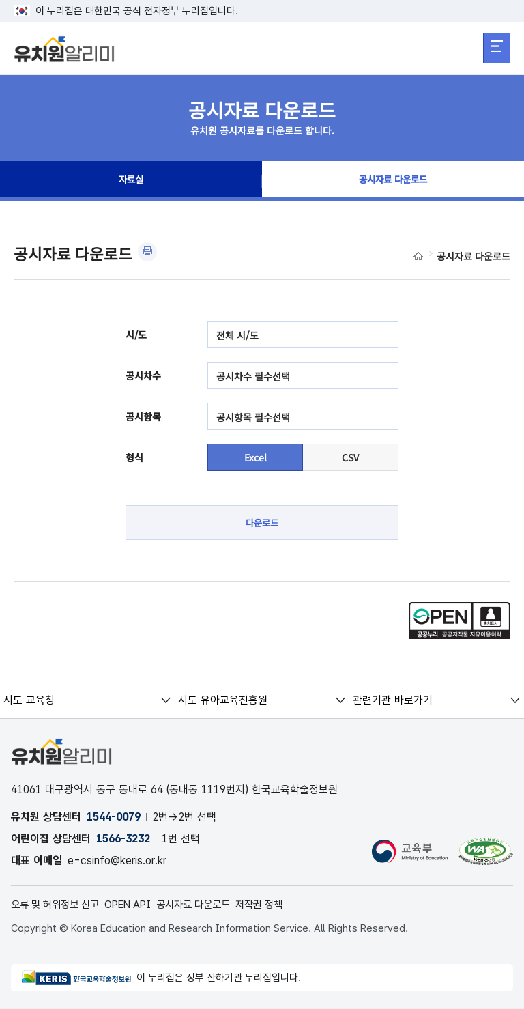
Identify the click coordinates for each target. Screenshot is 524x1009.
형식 (134, 457)
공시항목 (143, 416)
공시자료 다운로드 (393, 181)
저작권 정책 (280, 906)
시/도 (136, 334)
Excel (255, 457)
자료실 (131, 181)
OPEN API (138, 906)
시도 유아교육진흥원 (222, 700)
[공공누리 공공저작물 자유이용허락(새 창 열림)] (459, 636)
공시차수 (143, 375)
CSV (350, 457)
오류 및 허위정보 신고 (59, 906)
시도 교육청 (29, 700)
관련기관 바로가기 (392, 700)
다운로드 (262, 523)
